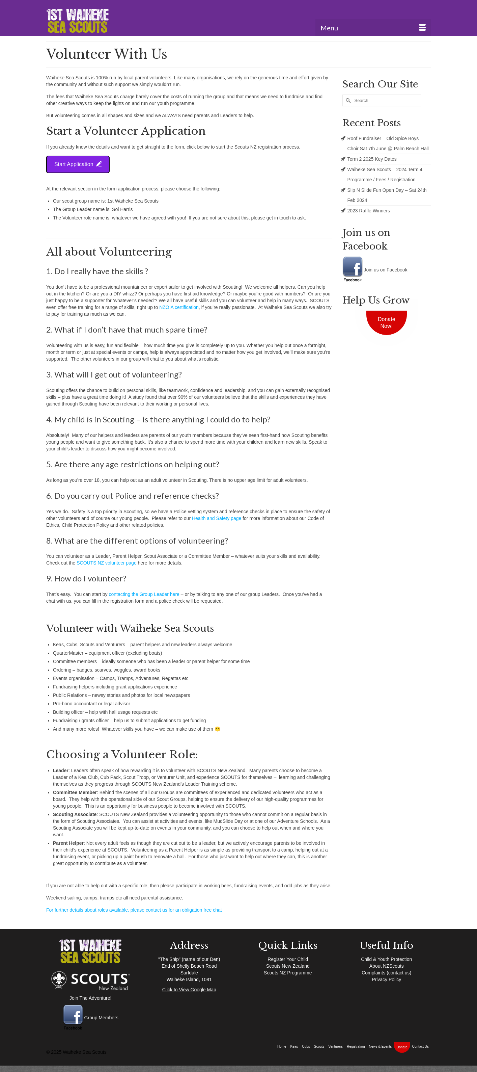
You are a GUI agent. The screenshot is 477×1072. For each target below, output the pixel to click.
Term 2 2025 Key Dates (372, 159)
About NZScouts (386, 966)
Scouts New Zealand (288, 966)
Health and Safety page (216, 518)
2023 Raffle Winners (368, 210)
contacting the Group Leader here (144, 594)
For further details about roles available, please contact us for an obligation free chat (134, 910)
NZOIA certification (179, 307)
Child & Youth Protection (386, 959)
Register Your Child (288, 959)
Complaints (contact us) (386, 972)
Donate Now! (386, 322)
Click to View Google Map (189, 989)
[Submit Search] (347, 100)
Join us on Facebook (375, 269)
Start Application (78, 164)
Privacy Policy (386, 979)
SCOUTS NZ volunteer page (106, 563)
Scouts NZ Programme (288, 972)
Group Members (90, 1017)
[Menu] (373, 27)
